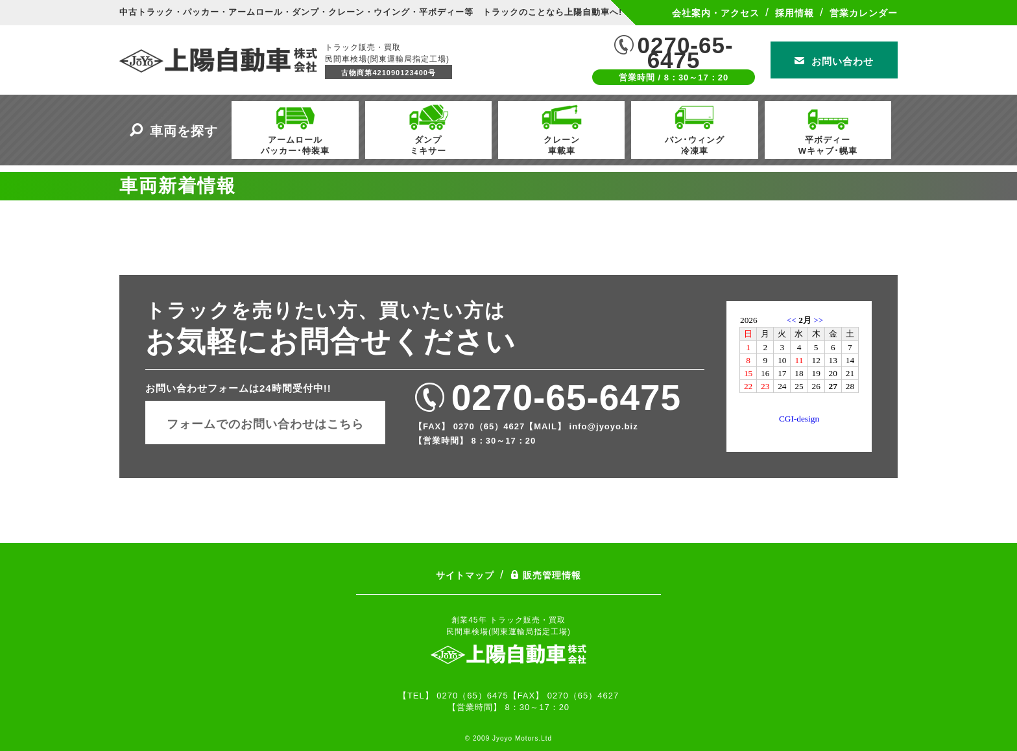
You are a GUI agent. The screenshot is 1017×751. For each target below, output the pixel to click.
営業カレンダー (864, 13)
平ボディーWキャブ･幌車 (827, 128)
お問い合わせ (834, 61)
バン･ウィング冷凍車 (694, 128)
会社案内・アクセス (716, 13)
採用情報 (794, 13)
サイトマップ (465, 575)
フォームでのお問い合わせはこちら (265, 424)
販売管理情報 (545, 575)
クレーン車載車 (561, 128)
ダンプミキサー (428, 128)
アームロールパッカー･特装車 (295, 128)
